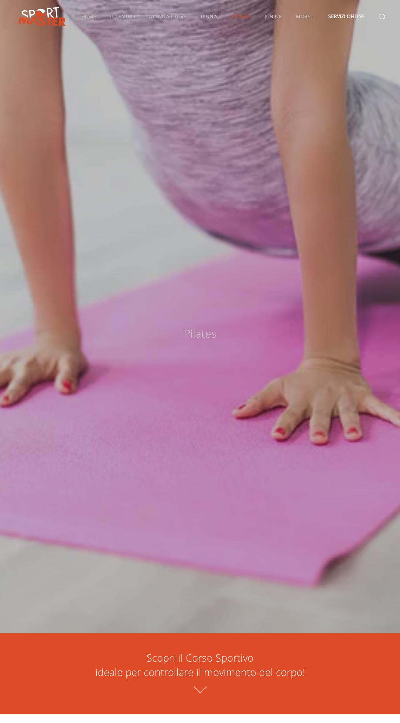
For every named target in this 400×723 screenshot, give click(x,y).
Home (88, 16)
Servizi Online (346, 16)
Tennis (209, 16)
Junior (273, 16)
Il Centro (122, 16)
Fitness (241, 16)
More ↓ (305, 16)
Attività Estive (167, 16)
